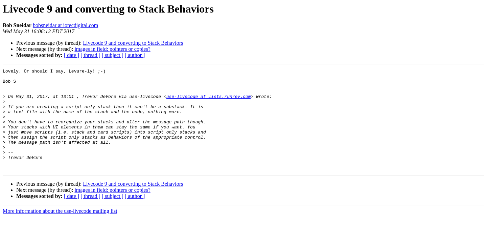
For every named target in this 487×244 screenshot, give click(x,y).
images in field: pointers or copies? (112, 49)
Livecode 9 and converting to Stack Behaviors (133, 43)
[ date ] (71, 55)
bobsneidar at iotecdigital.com (65, 25)
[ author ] (135, 55)
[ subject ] (112, 55)
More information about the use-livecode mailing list (60, 231)
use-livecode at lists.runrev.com (208, 102)
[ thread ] (90, 55)
